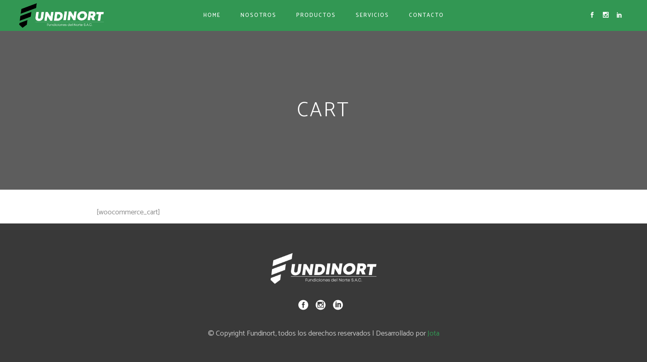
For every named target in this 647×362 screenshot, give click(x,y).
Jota (433, 333)
